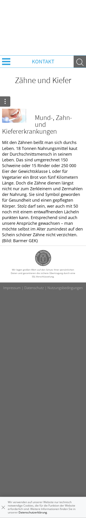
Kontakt (43, 61)
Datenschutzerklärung (33, 512)
